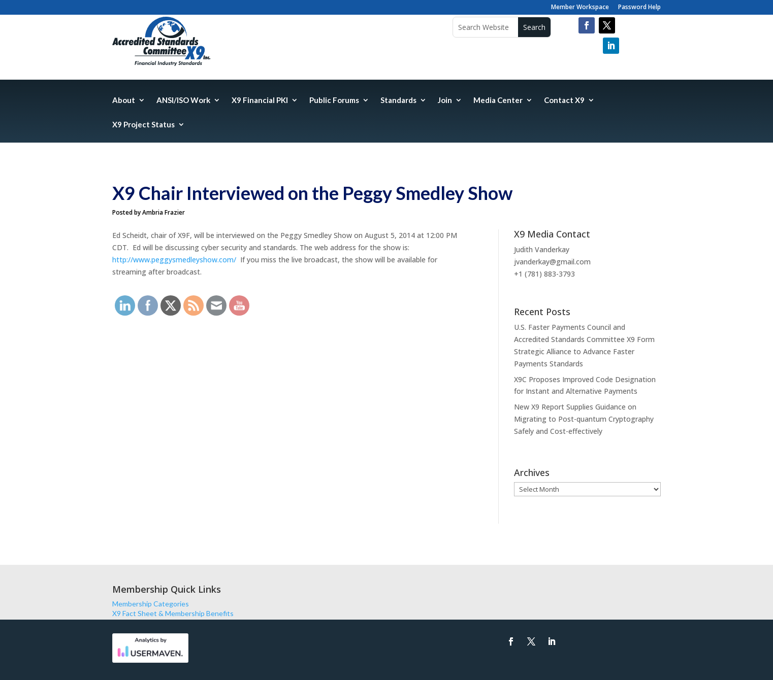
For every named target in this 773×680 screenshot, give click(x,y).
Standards (398, 100)
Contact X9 (564, 100)
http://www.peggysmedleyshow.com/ (174, 259)
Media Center (498, 100)
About (123, 100)
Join (445, 100)
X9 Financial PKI (260, 100)
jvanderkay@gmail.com (552, 261)
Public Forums (334, 100)
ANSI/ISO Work (183, 100)
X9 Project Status (143, 125)
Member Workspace (580, 7)
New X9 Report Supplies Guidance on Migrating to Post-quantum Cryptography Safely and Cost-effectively (584, 419)
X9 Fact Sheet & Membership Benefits (173, 613)
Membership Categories (150, 603)
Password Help (639, 7)
